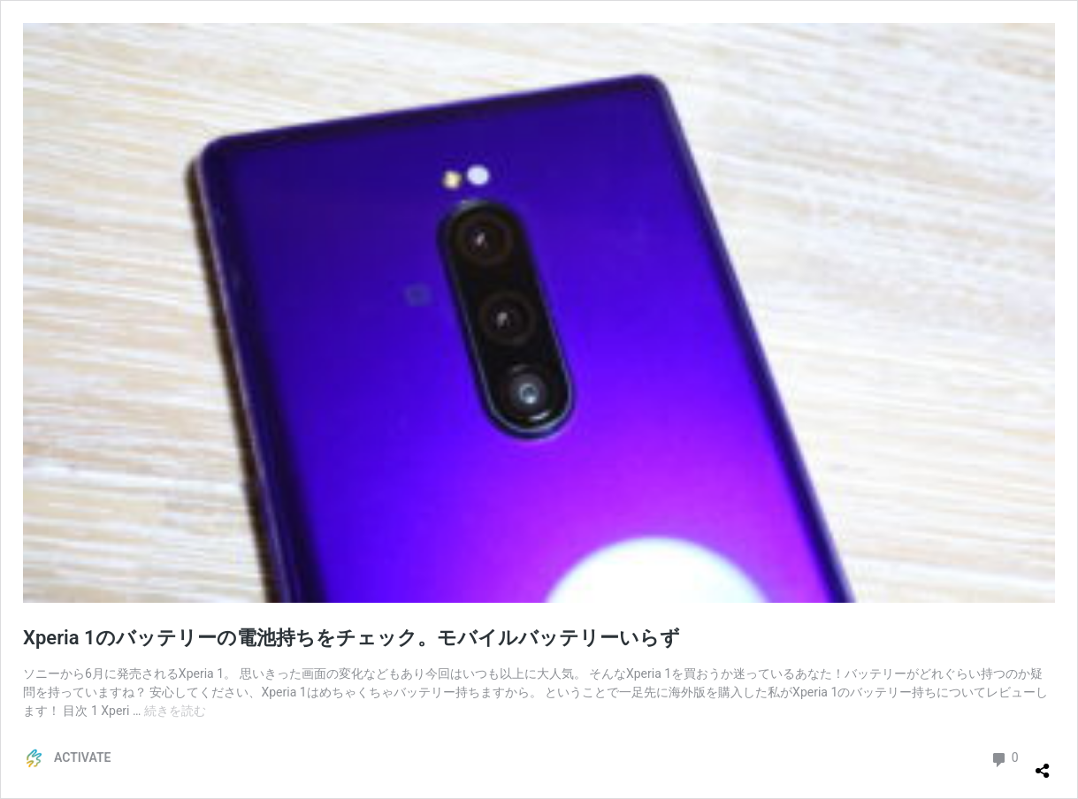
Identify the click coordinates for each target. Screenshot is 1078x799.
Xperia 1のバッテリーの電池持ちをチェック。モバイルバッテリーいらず (351, 638)
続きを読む (175, 711)
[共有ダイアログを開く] (1042, 763)
